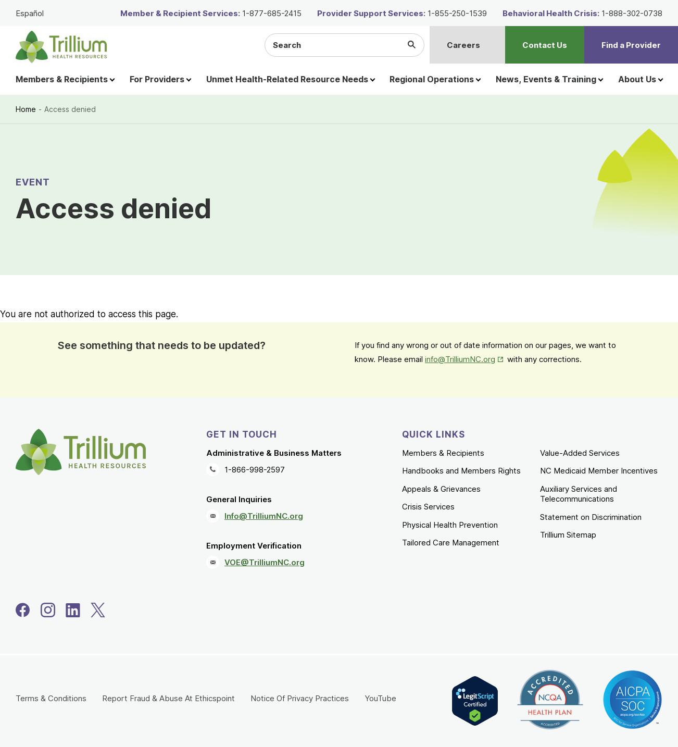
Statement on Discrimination (591, 517)
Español (30, 13)
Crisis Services (428, 507)
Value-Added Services (580, 453)
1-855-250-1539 (457, 13)
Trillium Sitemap (568, 535)
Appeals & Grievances (441, 489)
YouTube (380, 698)
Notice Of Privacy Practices (299, 698)
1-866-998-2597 (254, 470)
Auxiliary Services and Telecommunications (578, 494)
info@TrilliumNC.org (460, 359)
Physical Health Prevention (450, 525)
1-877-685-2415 (272, 13)
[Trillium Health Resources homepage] (61, 47)
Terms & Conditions (51, 698)
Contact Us (544, 45)
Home (26, 109)
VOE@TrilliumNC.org (264, 562)
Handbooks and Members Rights (461, 471)
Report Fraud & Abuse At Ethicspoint (168, 698)
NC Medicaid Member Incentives (599, 471)
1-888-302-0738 (631, 13)
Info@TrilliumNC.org (263, 516)
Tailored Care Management (450, 542)
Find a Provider (631, 45)
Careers (463, 45)
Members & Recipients (443, 453)
